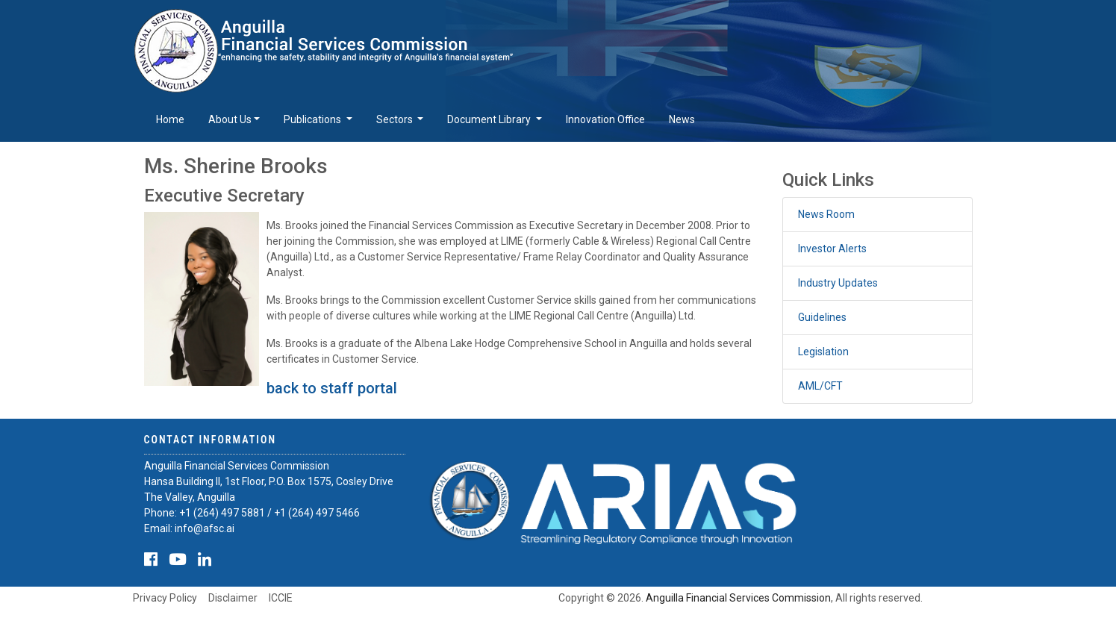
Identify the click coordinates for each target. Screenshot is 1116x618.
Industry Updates (838, 283)
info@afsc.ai (204, 528)
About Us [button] (230, 119)
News (682, 119)
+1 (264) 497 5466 (317, 513)
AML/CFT (820, 386)
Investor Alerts (832, 249)
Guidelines (822, 317)
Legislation (823, 352)
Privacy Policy (165, 598)
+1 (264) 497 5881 (222, 513)
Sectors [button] (395, 119)
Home (170, 119)
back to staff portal (331, 388)
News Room (826, 214)
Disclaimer (233, 598)
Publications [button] (313, 119)
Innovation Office (605, 119)
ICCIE (281, 598)
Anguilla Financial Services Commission (738, 598)
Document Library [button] (490, 119)
